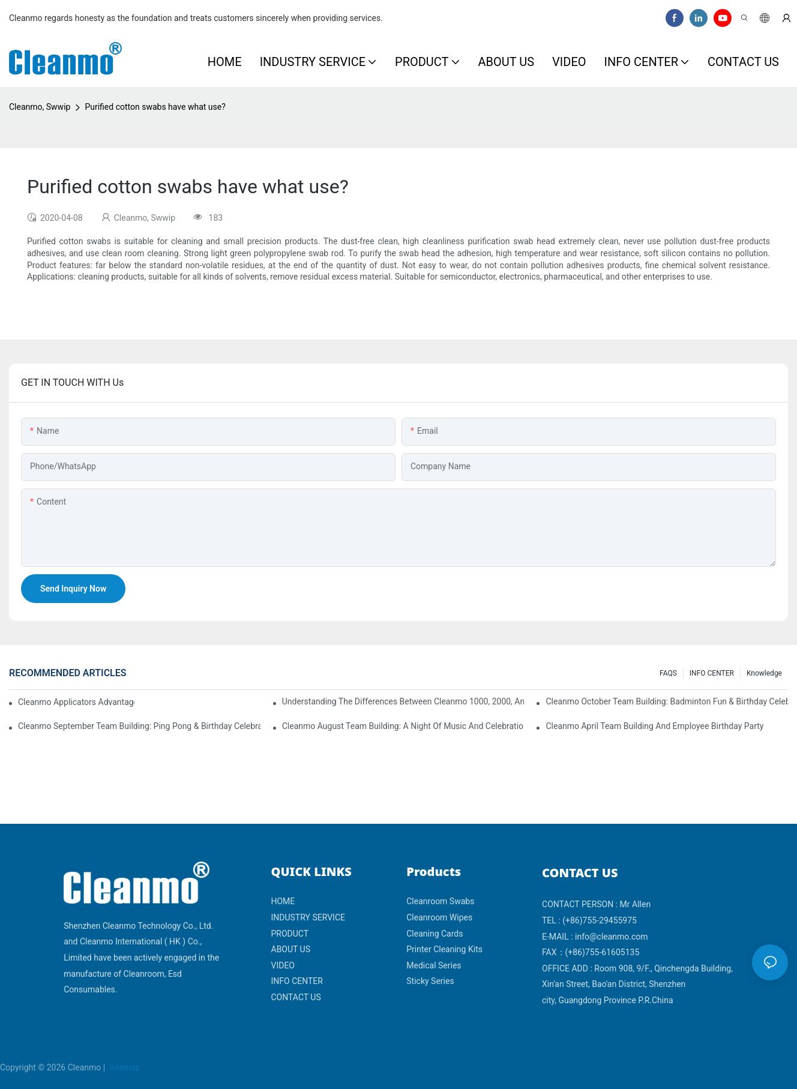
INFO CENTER (712, 673)
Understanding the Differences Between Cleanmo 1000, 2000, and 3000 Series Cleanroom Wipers (403, 701)
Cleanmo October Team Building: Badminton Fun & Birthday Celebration (667, 701)
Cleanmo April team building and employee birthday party (654, 726)
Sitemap (123, 1067)
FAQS (668, 673)
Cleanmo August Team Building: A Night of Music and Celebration (403, 726)
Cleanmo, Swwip (39, 107)
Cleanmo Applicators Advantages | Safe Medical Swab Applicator (76, 702)
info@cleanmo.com (611, 936)
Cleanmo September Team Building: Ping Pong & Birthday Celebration (139, 726)
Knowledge (764, 673)
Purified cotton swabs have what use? (155, 107)
